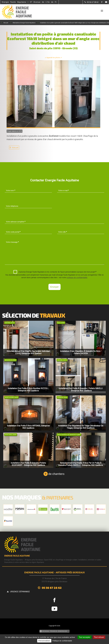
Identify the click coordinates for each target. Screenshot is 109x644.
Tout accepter (84, 637)
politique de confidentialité (77, 278)
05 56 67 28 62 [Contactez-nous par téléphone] (40, 587)
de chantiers (56, 474)
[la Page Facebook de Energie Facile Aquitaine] (100, 2)
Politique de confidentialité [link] (62, 641)
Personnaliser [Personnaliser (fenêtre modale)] (44, 641)
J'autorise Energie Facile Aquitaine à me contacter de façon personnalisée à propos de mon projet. (54, 272)
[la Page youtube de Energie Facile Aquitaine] (104, 2)
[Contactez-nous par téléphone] (91, 2)
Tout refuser (99, 637)
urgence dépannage (72, 587)
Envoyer (54, 287)
